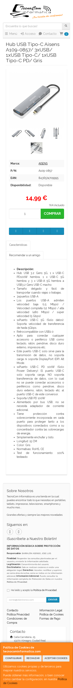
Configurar (13, 658)
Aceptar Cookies (56, 658)
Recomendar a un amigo (24, 255)
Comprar (52, 213)
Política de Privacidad (17, 582)
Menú (10, 34)
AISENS (43, 163)
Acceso (28, 34)
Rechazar (33, 658)
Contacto (47, 34)
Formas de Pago (50, 618)
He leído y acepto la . (34, 590)
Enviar (52, 599)
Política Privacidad (18, 614)
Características (18, 244)
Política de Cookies (52, 614)
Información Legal (51, 610)
